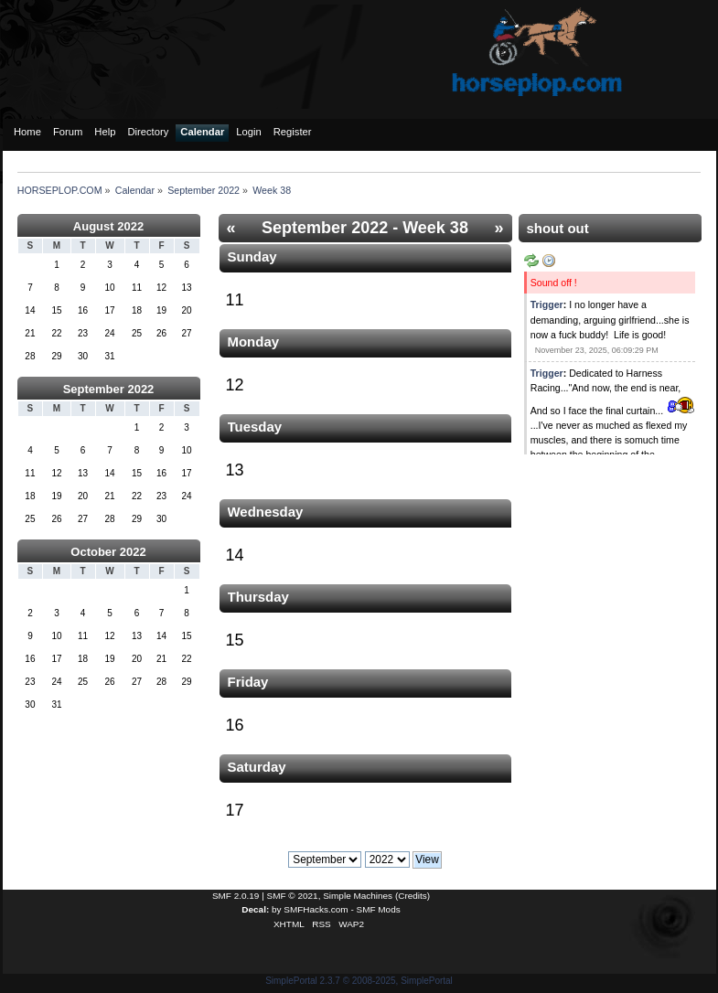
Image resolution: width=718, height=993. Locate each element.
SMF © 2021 (292, 896)
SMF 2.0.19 (236, 896)
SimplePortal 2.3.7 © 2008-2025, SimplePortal (359, 981)
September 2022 (109, 389)
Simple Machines (357, 896)
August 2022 (108, 226)
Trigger (546, 304)
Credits (412, 896)
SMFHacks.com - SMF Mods (342, 909)
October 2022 (107, 552)
